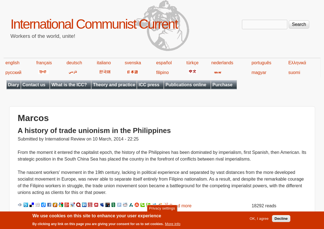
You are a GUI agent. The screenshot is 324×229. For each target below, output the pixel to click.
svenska (133, 62)
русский (13, 72)
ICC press (148, 84)
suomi (294, 72)
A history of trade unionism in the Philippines (94, 130)
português (261, 62)
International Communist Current (94, 24)
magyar (258, 72)
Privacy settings (162, 209)
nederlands (222, 62)
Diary (13, 84)
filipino (162, 72)
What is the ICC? (69, 84)
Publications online (185, 84)
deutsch (74, 62)
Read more (181, 205)
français (44, 62)
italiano (104, 62)
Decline (281, 219)
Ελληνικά (297, 62)
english (13, 62)
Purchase (222, 84)
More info (172, 225)
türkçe (192, 62)
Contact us (34, 84)
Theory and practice (114, 84)
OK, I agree (258, 219)
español (164, 62)
